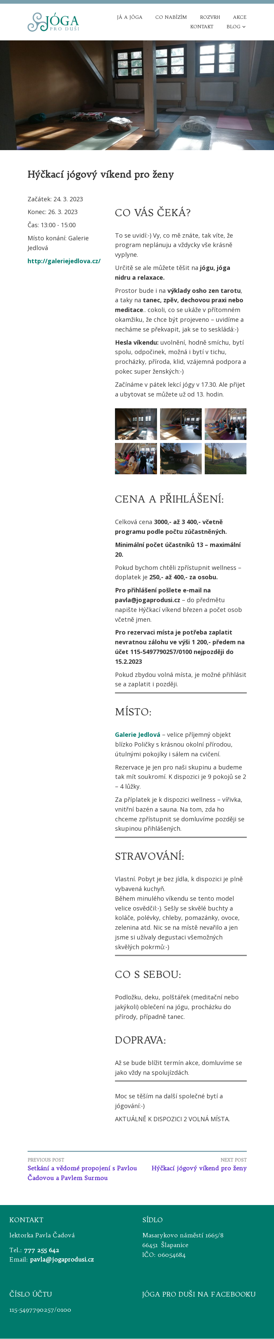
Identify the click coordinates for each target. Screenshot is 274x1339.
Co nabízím (171, 17)
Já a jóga (130, 17)
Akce (240, 17)
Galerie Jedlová (137, 735)
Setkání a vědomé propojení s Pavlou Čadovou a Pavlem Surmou (82, 1169)
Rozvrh (210, 17)
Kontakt (201, 27)
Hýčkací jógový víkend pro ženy (192, 1164)
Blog (233, 27)
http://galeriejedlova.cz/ (64, 261)
